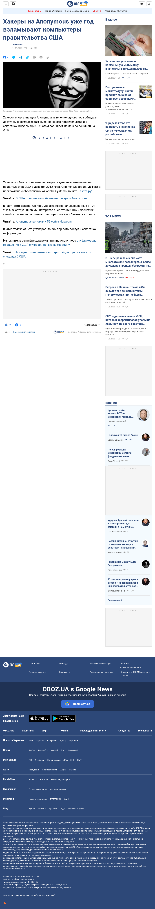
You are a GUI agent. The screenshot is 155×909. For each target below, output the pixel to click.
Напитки (44, 779)
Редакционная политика (24, 332)
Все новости (145, 730)
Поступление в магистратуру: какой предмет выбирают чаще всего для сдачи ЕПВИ (119, 93)
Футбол (32, 750)
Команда (63, 663)
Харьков (40, 740)
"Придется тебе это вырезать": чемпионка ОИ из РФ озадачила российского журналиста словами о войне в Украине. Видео (120, 128)
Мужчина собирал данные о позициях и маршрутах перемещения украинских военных (125, 331)
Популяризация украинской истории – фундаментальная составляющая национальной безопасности (121, 453)
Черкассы (73, 740)
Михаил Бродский (116, 440)
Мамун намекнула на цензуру (120, 139)
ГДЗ (30, 760)
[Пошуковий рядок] (149, 4)
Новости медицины (38, 799)
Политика (28, 730)
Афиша (32, 809)
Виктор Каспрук (115, 552)
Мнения (111, 403)
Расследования (89, 730)
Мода (62, 809)
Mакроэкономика (58, 789)
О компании (34, 663)
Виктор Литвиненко (116, 591)
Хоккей (54, 750)
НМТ (79, 760)
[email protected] (38, 887)
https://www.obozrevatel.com (105, 822)
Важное (111, 19)
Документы (64, 672)
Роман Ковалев (115, 570)
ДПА (65, 760)
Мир (44, 730)
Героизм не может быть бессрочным (122, 563)
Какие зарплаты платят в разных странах (126, 73)
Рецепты (33, 779)
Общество (124, 730)
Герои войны (34, 11)
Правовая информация (100, 663)
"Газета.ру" (85, 191)
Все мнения (114, 600)
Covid (66, 799)
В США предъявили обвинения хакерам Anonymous (51, 198)
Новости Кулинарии (60, 779)
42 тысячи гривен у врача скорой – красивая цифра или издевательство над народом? (123, 583)
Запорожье (52, 740)
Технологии (17, 44)
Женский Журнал (75, 809)
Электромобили (50, 770)
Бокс (63, 750)
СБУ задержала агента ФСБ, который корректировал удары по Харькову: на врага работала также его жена (127, 320)
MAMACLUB (55, 799)
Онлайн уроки (54, 760)
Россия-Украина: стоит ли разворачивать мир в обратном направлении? (123, 544)
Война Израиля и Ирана (77, 11)
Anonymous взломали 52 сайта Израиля (44, 221)
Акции (63, 770)
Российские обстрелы (115, 11)
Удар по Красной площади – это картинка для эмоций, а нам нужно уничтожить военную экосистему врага (123, 524)
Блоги (102, 730)
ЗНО (72, 760)
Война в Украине (53, 11)
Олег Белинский (115, 532)
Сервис (72, 770)
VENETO (97, 11)
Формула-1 (73, 750)
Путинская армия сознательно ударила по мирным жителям (127, 272)
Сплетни (42, 809)
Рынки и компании (38, 789)
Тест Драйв (34, 770)
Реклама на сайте (37, 672)
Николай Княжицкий (117, 421)
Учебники (39, 760)
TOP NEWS (113, 216)
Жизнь (65, 730)
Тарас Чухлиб (114, 461)
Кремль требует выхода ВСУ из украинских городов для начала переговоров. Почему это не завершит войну (120, 414)
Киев (31, 740)
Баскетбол (43, 750)
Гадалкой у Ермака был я (123, 435)
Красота (53, 809)
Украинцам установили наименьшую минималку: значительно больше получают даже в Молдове (125, 65)
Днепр (63, 740)
